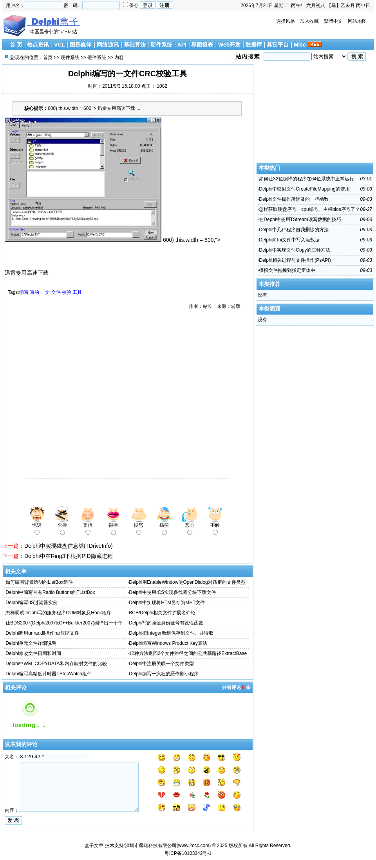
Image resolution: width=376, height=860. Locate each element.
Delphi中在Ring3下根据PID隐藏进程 (68, 556)
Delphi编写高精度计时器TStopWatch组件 (48, 673)
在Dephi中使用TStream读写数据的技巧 (300, 219)
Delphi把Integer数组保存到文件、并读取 (171, 633)
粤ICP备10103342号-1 (188, 853)
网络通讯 (108, 44)
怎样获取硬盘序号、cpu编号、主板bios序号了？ (309, 209)
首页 (47, 57)
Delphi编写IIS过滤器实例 (31, 602)
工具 (77, 292)
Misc (300, 44)
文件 (56, 292)
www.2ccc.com (193, 845)
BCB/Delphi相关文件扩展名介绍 (162, 612)
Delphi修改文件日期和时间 (33, 653)
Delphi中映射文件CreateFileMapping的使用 (304, 189)
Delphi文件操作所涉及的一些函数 (294, 199)
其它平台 (278, 44)
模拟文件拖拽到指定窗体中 (287, 270)
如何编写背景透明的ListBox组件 (38, 582)
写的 (34, 292)
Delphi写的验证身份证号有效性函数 (166, 623)
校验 (66, 292)
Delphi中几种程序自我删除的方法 (294, 229)
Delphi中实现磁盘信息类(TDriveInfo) (68, 546)
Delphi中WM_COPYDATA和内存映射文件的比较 (56, 663)
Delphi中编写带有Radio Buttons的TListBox (50, 592)
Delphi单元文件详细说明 (30, 643)
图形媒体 (81, 44)
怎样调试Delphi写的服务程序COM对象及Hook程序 (58, 612)
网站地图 (357, 21)
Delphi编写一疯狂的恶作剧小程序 (164, 673)
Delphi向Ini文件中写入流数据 (289, 240)
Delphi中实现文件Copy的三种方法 (294, 250)
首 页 (16, 44)
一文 (45, 292)
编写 (24, 292)
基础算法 (135, 44)
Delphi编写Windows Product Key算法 (168, 643)
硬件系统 (161, 44)
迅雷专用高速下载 (27, 273)
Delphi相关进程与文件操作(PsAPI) (295, 260)
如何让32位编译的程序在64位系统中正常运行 (306, 179)
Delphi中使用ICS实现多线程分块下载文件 (172, 592)
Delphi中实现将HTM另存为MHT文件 (167, 602)
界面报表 (202, 44)
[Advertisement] (73, 397)
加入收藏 (309, 21)
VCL (59, 44)
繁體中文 (333, 21)
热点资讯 (38, 44)
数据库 (254, 44)
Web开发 (229, 44)
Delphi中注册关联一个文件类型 (161, 663)
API (181, 44)
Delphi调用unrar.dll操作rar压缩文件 (42, 633)
